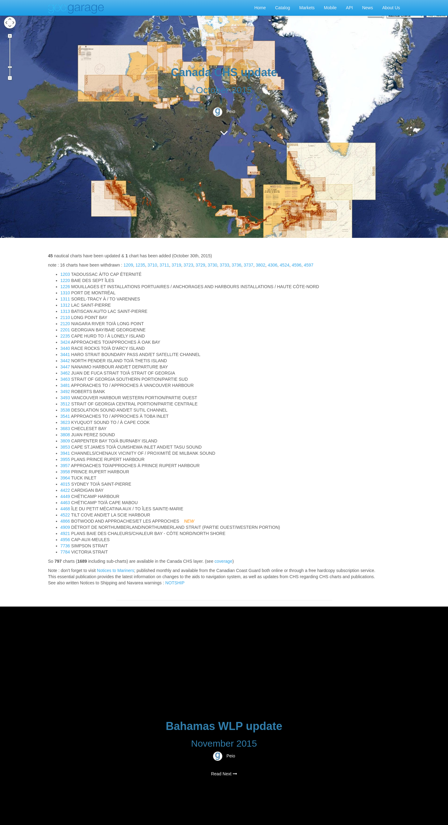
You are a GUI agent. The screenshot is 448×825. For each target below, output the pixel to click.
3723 (188, 265)
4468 (65, 508)
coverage (223, 561)
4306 (272, 265)
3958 (65, 471)
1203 (65, 274)
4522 (65, 514)
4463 (65, 502)
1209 (128, 265)
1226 (65, 286)
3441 (65, 354)
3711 (164, 265)
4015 (65, 484)
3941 (65, 453)
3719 (176, 265)
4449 (65, 496)
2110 (65, 317)
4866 (65, 521)
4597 (308, 265)
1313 (65, 311)
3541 (65, 416)
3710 (152, 265)
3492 (65, 391)
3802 (260, 265)
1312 (65, 305)
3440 (65, 348)
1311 (65, 298)
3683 (65, 428)
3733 (224, 265)
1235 (140, 265)
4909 (65, 527)
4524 (284, 265)
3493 (65, 397)
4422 (65, 490)
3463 (65, 379)
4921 (65, 533)
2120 (65, 323)
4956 (65, 539)
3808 (65, 434)
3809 (65, 440)
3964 (65, 477)
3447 (65, 366)
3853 (65, 447)
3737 (248, 265)
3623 (65, 422)
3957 (65, 465)
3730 (212, 265)
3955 (65, 459)
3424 (65, 342)
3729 (200, 265)
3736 (236, 265)
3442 (65, 360)
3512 (65, 403)
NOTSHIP (174, 582)
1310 (65, 292)
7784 (65, 551)
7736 (65, 545)
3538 (65, 410)
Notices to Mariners (115, 570)
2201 (65, 329)
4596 (296, 265)
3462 (65, 373)
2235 (65, 336)
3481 (65, 385)
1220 (65, 280)
